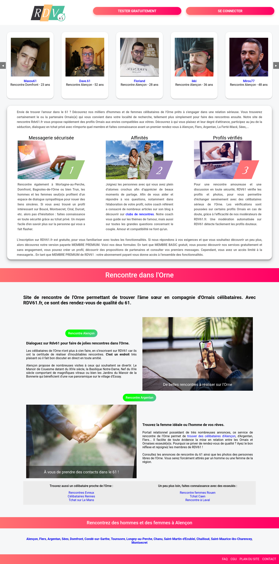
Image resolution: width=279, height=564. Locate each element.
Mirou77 (249, 81)
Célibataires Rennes (81, 496)
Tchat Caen (197, 496)
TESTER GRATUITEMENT (137, 11)
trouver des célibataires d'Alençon (211, 436)
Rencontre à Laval (197, 500)
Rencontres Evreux (81, 492)
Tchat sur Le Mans (81, 500)
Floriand (139, 81)
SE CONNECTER (230, 11)
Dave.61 (84, 81)
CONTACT (269, 559)
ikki (194, 81)
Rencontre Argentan (139, 397)
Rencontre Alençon (81, 333)
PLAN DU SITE (249, 559)
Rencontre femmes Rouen (197, 492)
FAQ (225, 559)
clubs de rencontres (140, 214)
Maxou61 (30, 81)
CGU (234, 559)
